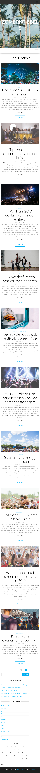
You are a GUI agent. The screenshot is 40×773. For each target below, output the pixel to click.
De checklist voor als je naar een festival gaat (15, 685)
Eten (2, 711)
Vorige (16, 670)
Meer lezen (20, 117)
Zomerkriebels (20, 24)
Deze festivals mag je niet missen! (20, 459)
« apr (2, 764)
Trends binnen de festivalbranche (11, 687)
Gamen (3, 720)
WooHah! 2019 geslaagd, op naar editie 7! (20, 215)
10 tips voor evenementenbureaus (20, 638)
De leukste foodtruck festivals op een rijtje (20, 336)
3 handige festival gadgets (9, 690)
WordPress (20, 769)
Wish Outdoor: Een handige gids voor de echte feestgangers (20, 398)
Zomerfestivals (19, 208)
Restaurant (4, 725)
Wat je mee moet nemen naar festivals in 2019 (20, 576)
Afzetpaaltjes (5, 705)
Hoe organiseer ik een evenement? (20, 92)
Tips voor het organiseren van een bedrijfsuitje (20, 153)
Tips (2, 728)
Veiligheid (4, 737)
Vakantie (4, 734)
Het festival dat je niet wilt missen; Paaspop (14, 693)
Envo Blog (32, 769)
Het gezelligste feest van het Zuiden (12, 696)
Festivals (4, 717)
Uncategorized (19, 512)
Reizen (3, 722)
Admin (21, 112)
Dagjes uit (19, 146)
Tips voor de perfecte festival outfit (20, 517)
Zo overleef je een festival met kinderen (20, 279)
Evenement (19, 87)
